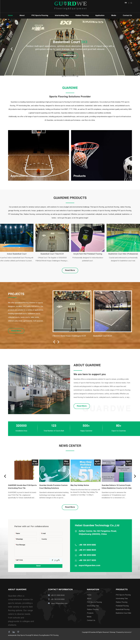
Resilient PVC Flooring (51, 635)
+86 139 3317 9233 (87, 561)
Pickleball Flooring (122, 606)
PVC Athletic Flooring (37, 635)
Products (90, 613)
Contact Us (127, 15)
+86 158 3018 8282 (87, 555)
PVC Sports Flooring (40, 15)
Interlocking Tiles (62, 15)
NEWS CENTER (70, 446)
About (22, 15)
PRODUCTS (122, 590)
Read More (70, 270)
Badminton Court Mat (123, 613)
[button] (65, 76)
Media (113, 15)
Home (10, 15)
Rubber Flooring (81, 15)
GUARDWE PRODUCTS (70, 198)
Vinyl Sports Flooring (24, 635)
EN (126, 3)
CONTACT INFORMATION (60, 590)
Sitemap (112, 632)
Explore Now (70, 56)
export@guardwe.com (89, 566)
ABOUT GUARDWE (17, 590)
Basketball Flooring (122, 609)
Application (99, 15)
